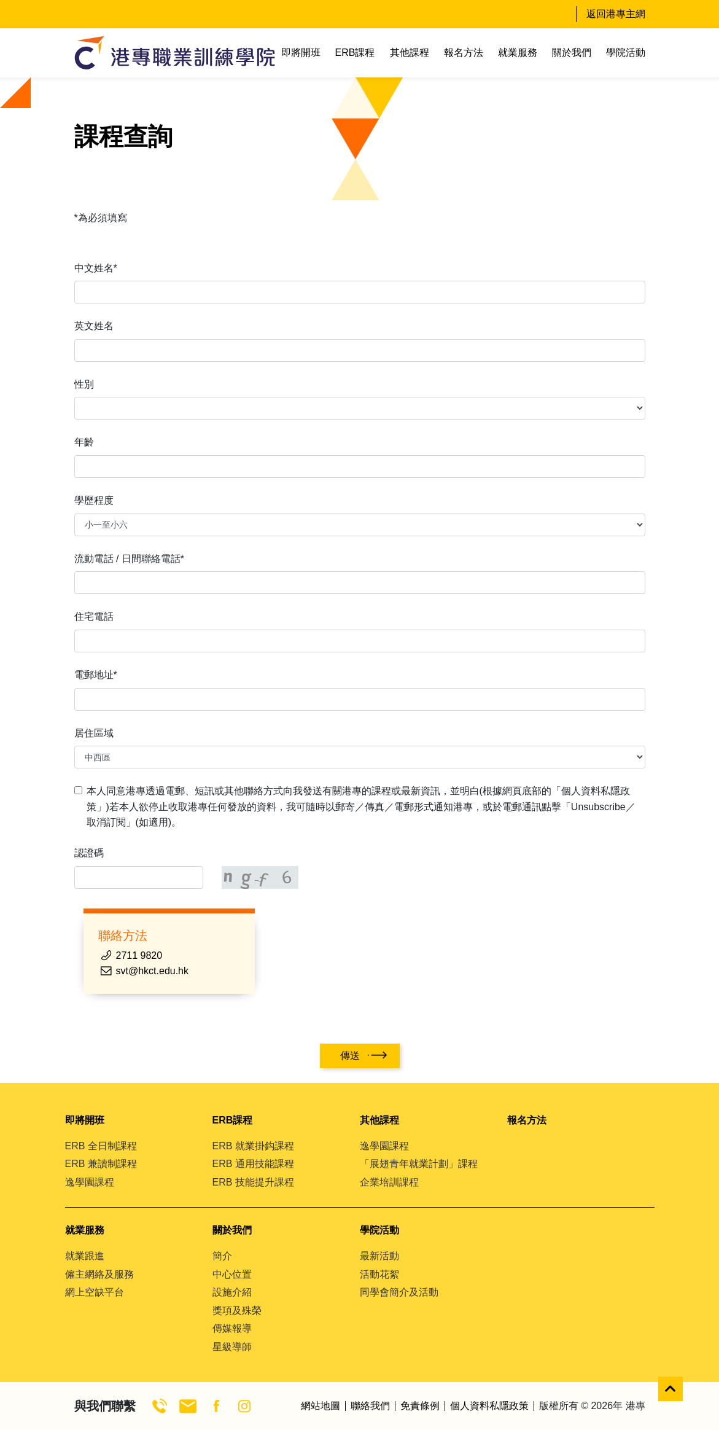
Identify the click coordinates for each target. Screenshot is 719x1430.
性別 (84, 384)
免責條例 (420, 1406)
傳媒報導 (232, 1328)
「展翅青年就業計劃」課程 (419, 1163)
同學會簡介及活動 (399, 1292)
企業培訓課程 (389, 1182)
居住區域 (94, 733)
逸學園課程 (89, 1182)
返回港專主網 (615, 14)
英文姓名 (94, 326)
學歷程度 (94, 500)
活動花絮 (379, 1274)
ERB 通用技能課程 (253, 1163)
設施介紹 (232, 1292)
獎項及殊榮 (237, 1310)
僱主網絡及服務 (99, 1274)
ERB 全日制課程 (101, 1146)
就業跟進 (84, 1256)
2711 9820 (139, 955)
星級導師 (232, 1347)
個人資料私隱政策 (489, 1406)
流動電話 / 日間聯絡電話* (129, 558)
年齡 (84, 442)
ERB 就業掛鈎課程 (253, 1146)
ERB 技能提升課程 (253, 1182)
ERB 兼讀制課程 (101, 1163)
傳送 (350, 1055)
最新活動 (379, 1256)
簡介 (222, 1256)
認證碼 (89, 853)
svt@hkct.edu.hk (152, 971)
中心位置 (232, 1274)
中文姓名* (95, 268)
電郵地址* (95, 675)
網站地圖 (320, 1406)
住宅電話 (94, 616)
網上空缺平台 (94, 1292)
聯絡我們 (370, 1406)
